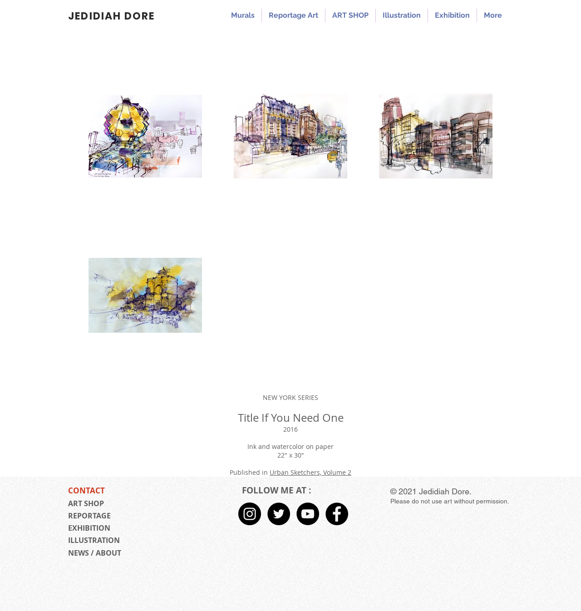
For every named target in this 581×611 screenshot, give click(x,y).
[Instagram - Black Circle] (249, 514)
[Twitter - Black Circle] (278, 514)
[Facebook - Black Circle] (336, 514)
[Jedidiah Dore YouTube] (307, 514)
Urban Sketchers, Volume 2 (310, 472)
